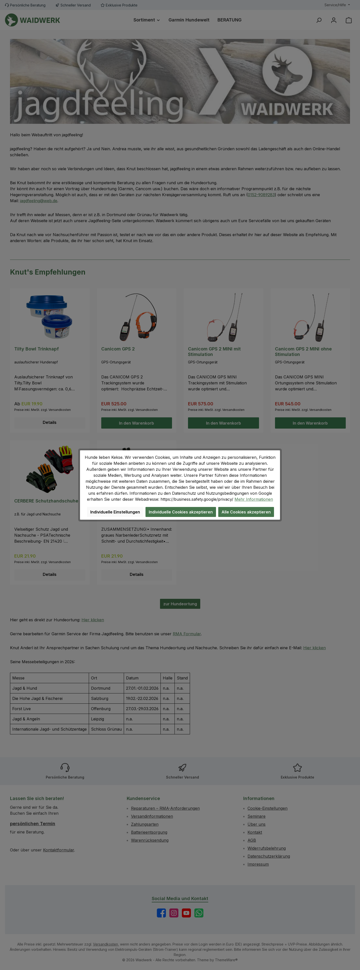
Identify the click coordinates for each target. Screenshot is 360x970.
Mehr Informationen (253, 499)
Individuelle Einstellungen (115, 511)
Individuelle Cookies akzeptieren (181, 511)
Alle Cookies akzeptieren (246, 511)
